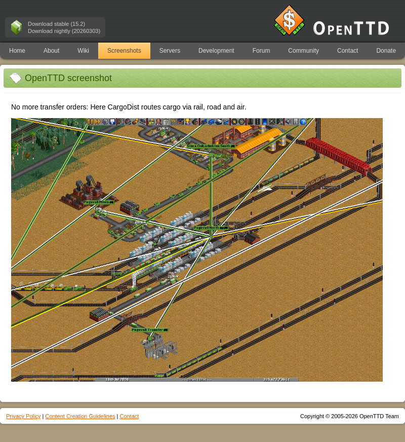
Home (17, 50)
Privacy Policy (23, 416)
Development (216, 50)
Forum (261, 50)
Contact (347, 50)
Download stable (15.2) (56, 24)
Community (303, 50)
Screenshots (124, 50)
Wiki (83, 50)
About (51, 50)
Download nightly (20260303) (64, 31)
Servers (169, 50)
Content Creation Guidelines (80, 416)
